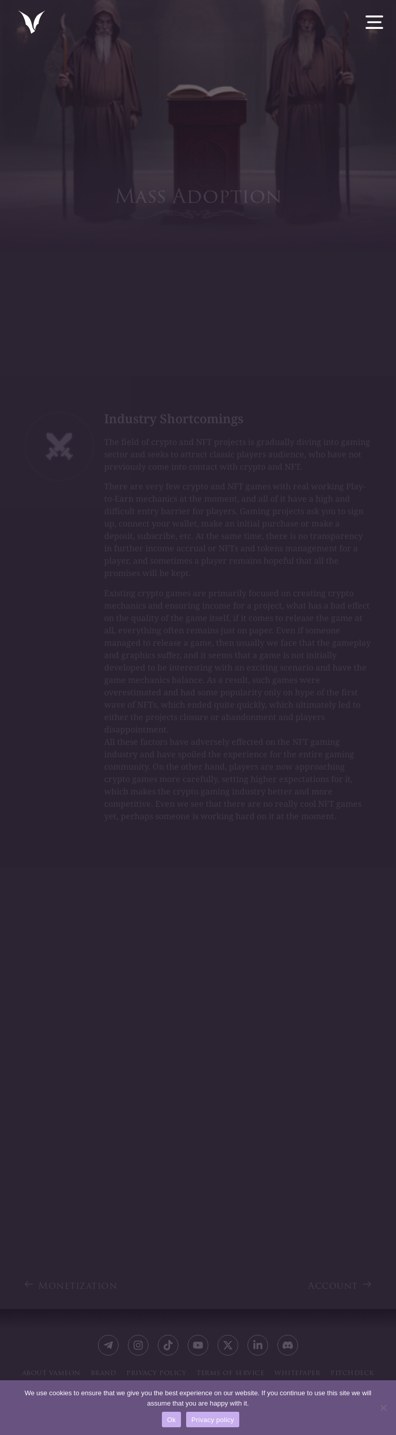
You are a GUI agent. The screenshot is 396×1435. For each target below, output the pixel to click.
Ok (171, 1420)
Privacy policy (212, 1420)
